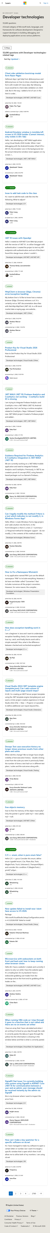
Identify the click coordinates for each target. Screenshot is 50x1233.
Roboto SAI (14, 941)
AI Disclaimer (9, 1216)
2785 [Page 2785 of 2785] (34, 1193)
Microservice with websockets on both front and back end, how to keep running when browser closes (24, 961)
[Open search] (40, 3)
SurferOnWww (15, 115)
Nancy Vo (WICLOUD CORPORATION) (23, 496)
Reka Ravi (13, 429)
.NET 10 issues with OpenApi (18, 238)
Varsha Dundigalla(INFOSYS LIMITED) (23, 438)
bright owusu (14, 1111)
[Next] (40, 1193)
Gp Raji (12, 658)
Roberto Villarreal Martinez (19, 933)
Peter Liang (13, 212)
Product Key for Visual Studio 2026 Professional (21, 348)
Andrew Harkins (15, 994)
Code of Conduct (10, 1226)
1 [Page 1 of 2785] (10, 1193)
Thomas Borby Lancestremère (20, 266)
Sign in (45, 3)
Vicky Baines (14, 779)
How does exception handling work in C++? (22, 628)
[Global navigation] (2, 3)
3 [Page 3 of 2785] (20, 1193)
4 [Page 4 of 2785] (25, 1193)
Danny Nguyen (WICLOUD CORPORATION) (19, 1121)
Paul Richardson (15, 369)
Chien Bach (13, 1002)
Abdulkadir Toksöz (16, 167)
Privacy (17, 1219)
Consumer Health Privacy (13, 1223)
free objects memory (15, 807)
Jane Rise (13, 1178)
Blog (32, 1216)
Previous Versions (22, 1216)
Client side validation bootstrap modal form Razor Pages (23, 74)
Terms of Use (30, 1223)
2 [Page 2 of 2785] (15, 1193)
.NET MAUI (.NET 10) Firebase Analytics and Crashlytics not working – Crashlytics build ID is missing (25, 396)
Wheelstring (14, 883)
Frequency (13, 1170)
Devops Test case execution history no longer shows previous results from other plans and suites (24, 749)
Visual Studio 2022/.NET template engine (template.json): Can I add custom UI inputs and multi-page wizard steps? (24, 688)
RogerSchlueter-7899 (17, 602)
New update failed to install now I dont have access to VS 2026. (23, 909)
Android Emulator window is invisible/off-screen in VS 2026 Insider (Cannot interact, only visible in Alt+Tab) (24, 134)
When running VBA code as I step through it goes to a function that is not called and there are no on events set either (24, 1022)
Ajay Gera (13, 718)
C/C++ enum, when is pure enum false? (23, 855)
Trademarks (25, 1226)
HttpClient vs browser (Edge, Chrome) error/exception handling (23, 292)
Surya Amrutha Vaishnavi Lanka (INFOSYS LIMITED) (21, 667)
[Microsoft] (25, 3)
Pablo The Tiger (15, 106)
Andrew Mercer (15, 321)
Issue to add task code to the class (21, 193)
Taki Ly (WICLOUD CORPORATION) (22, 1064)
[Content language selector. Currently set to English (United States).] (15, 1205)
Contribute (8, 1219)
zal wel (12, 829)
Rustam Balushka (16, 546)
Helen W (13, 1055)
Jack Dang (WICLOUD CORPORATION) (23, 554)
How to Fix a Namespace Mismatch (21, 572)
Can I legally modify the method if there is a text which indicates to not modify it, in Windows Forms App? (24, 516)
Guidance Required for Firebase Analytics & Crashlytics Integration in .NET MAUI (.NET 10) (24, 457)
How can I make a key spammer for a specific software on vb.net (22, 1140)
